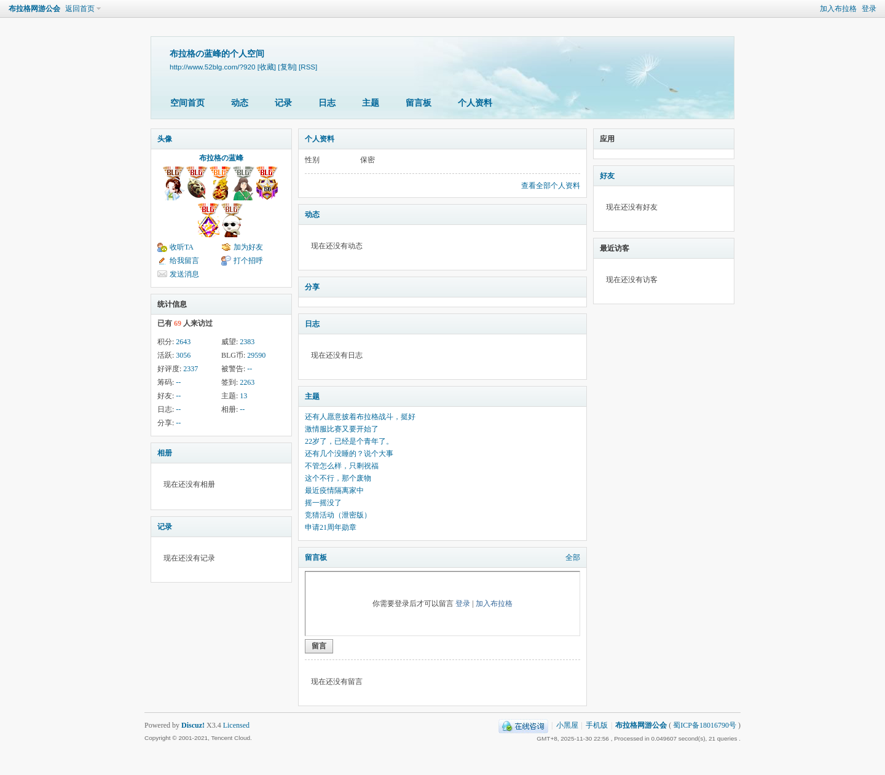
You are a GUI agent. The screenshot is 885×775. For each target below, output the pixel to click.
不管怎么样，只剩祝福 (342, 466)
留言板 (418, 103)
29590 (256, 355)
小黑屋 (567, 725)
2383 (247, 341)
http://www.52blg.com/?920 (212, 67)
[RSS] (308, 67)
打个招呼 (248, 260)
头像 (164, 139)
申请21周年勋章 (330, 527)
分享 (312, 287)
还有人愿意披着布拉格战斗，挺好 (360, 416)
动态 (239, 103)
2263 (247, 382)
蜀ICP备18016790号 (704, 725)
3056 (183, 355)
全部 (572, 557)
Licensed (236, 725)
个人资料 (475, 103)
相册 (164, 453)
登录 (869, 8)
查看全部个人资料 (550, 185)
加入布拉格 (838, 8)
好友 (607, 175)
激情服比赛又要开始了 (342, 429)
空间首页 (187, 103)
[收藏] (267, 67)
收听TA (182, 247)
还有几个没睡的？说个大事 (349, 453)
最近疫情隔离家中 (334, 490)
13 (243, 395)
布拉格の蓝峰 (221, 158)
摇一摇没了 (323, 502)
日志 (327, 103)
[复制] (287, 67)
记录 (283, 103)
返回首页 (80, 8)
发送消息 (184, 274)
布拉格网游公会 (34, 8)
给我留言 (184, 260)
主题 (370, 103)
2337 (190, 368)
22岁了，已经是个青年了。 (349, 441)
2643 (183, 341)
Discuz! (193, 725)
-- (249, 368)
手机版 (597, 725)
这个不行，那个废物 (338, 478)
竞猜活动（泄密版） (338, 515)
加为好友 (248, 247)
